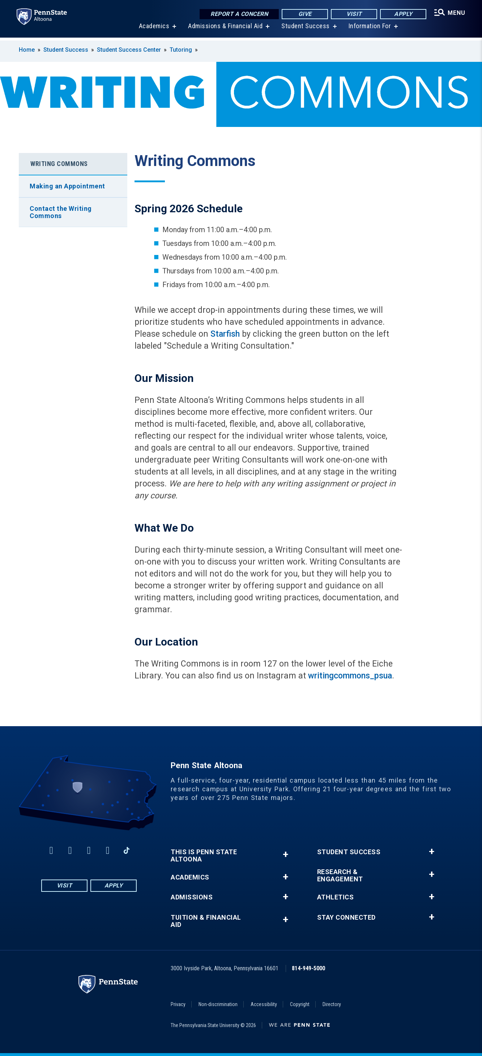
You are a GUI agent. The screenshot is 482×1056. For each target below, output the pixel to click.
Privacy (178, 1004)
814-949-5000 (308, 968)
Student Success (305, 29)
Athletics (335, 897)
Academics (153, 29)
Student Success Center (129, 49)
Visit (353, 14)
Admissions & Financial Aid (224, 29)
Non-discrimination (218, 1004)
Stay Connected (346, 917)
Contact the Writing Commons (61, 212)
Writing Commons (59, 163)
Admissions (192, 897)
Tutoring (181, 49)
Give (304, 14)
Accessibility (264, 1004)
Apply (402, 14)
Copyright (300, 1004)
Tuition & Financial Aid (206, 921)
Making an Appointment (67, 186)
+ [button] (285, 854)
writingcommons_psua (350, 676)
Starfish (225, 334)
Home (27, 49)
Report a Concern (238, 14)
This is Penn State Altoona (204, 855)
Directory (332, 1004)
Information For (369, 29)
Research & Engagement (340, 875)
